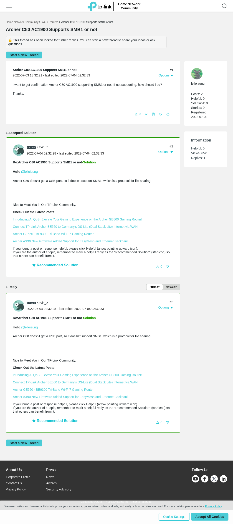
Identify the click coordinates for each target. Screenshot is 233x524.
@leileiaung (29, 171)
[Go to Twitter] (214, 479)
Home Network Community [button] (129, 6)
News (50, 477)
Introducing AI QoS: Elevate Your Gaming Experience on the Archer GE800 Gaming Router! (77, 219)
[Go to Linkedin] (223, 479)
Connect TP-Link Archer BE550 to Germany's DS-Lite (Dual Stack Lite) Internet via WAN (75, 226)
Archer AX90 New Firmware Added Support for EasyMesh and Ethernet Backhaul (70, 241)
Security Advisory (58, 489)
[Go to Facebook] (204, 479)
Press (51, 469)
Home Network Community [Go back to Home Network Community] (22, 22)
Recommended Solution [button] (55, 265)
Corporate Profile (18, 477)
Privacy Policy (16, 489)
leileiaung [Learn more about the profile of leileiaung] (198, 83)
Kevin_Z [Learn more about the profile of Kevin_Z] (42, 147)
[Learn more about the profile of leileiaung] (203, 73)
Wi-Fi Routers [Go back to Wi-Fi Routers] (50, 22)
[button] (9, 6)
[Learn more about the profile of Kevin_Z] (20, 150)
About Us (14, 469)
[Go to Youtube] (195, 479)
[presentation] (18, 150)
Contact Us (14, 483)
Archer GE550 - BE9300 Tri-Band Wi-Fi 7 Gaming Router (53, 234)
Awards (51, 483)
